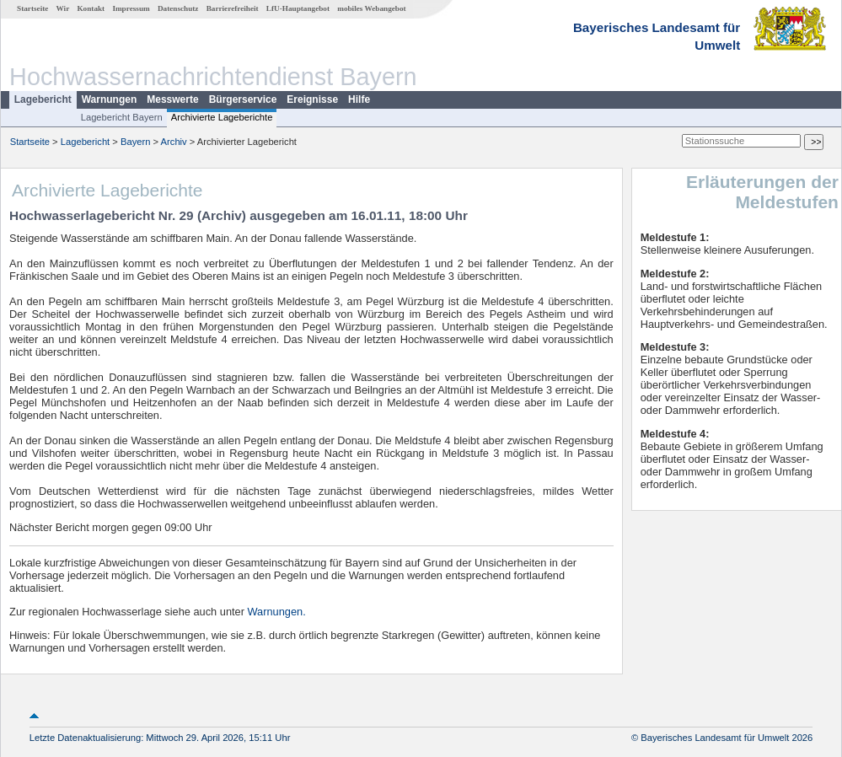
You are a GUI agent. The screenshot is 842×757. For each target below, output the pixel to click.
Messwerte (172, 99)
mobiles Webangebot (371, 8)
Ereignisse (312, 99)
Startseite (32, 8)
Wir (63, 8)
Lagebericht (43, 99)
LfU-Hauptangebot (298, 8)
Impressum (130, 8)
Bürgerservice (243, 99)
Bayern (135, 142)
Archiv (174, 142)
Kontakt (91, 8)
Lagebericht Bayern (122, 117)
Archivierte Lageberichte (222, 117)
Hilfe (359, 99)
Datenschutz (178, 8)
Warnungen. (277, 611)
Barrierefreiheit (232, 8)
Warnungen (109, 99)
